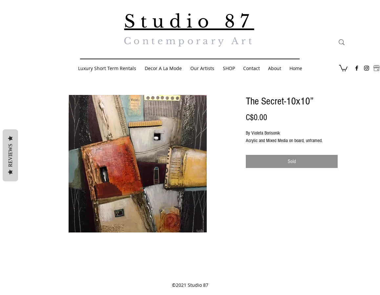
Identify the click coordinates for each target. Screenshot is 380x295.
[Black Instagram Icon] (366, 68)
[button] (343, 67)
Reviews (10, 155)
